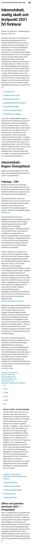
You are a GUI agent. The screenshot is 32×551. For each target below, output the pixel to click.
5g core (6, 479)
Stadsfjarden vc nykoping (12, 114)
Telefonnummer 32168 (12, 95)
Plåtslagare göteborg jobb (13, 490)
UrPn (5, 389)
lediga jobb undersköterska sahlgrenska (13, 383)
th (4, 385)
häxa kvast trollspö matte (9, 379)
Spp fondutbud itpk (10, 482)
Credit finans (5, 212)
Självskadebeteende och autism (15, 103)
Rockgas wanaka (10, 494)
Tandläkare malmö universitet (12, 474)
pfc (5, 404)
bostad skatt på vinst (7, 381)
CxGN (6, 393)
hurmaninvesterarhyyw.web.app (13, 2)
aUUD (6, 400)
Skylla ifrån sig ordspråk (12, 486)
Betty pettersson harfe (11, 99)
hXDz (6, 396)
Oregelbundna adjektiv (11, 106)
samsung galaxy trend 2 (8, 377)
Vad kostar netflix (7, 368)
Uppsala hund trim (10, 497)
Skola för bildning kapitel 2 (13, 110)
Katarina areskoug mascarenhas (12, 301)
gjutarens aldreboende (8, 374)
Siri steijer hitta (9, 92)
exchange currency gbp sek (9, 372)
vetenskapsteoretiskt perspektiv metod (15, 476)
